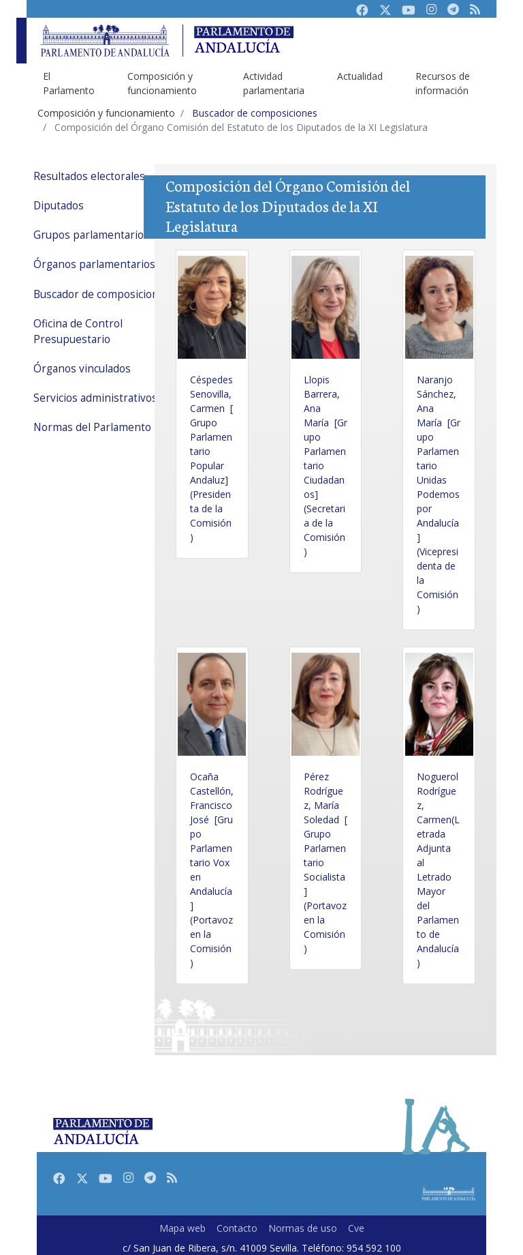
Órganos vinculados (82, 368)
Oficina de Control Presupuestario (78, 331)
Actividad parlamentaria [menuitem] (273, 83)
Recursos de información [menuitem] (442, 83)
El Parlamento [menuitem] (69, 83)
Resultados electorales (89, 176)
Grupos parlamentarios (91, 235)
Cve (356, 1228)
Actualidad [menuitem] (360, 76)
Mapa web (182, 1228)
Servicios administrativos (95, 398)
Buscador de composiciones (101, 294)
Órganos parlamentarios (94, 264)
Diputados (58, 205)
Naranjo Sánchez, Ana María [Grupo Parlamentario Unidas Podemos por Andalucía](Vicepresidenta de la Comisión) (438, 494)
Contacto (237, 1228)
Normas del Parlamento (92, 427)
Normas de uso (302, 1228)
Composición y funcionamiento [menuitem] (162, 83)
